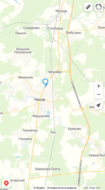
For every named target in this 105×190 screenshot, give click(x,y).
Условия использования (62, 187)
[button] (88, 7)
